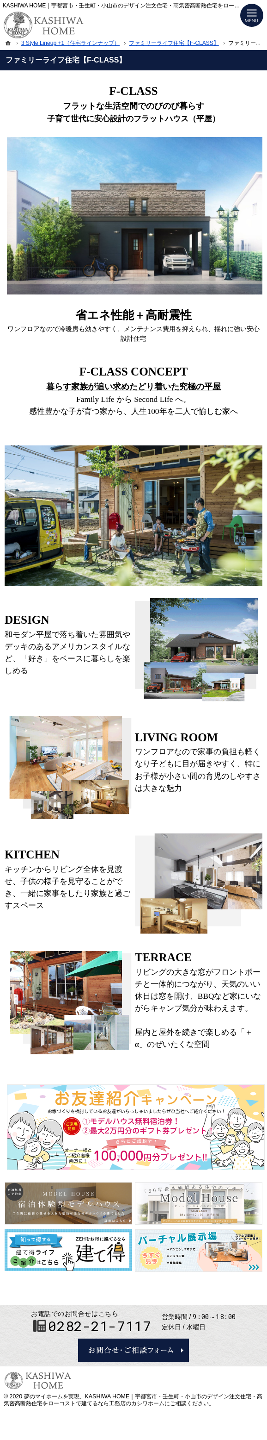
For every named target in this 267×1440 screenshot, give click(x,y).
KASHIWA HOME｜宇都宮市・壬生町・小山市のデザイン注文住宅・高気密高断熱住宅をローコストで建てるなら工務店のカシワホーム (133, 1400)
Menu (251, 15)
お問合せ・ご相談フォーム (133, 1350)
